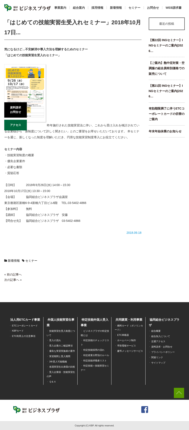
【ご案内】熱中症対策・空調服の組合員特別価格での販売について (167, 68)
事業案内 (60, 7)
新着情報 (116, 7)
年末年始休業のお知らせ (165, 131)
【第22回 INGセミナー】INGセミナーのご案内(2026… (166, 45)
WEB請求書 (174, 7)
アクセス (15, 125)
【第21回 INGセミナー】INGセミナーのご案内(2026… (166, 91)
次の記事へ (11, 279)
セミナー (134, 7)
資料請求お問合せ (15, 110)
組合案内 (79, 7)
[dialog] (181, 421)
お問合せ (153, 7)
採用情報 (97, 7)
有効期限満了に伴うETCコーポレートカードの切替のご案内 (167, 114)
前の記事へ (14, 274)
